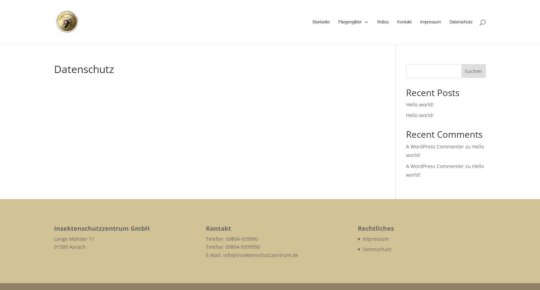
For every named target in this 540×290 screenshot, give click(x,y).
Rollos (382, 22)
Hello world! (420, 104)
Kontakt (404, 22)
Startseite (321, 22)
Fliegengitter (350, 22)
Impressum (430, 22)
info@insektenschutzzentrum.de (260, 255)
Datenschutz (460, 22)
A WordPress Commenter (435, 146)
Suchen (473, 71)
